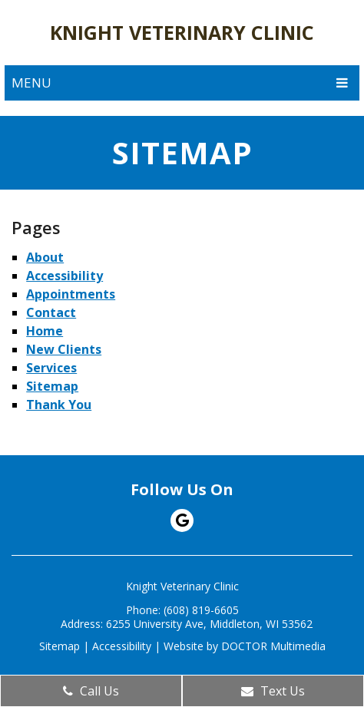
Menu (31, 82)
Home (44, 330)
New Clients (63, 349)
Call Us (91, 690)
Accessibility (64, 275)
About (45, 257)
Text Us (273, 690)
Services (51, 367)
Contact (51, 312)
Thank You (58, 404)
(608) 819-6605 (201, 610)
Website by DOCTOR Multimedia (245, 646)
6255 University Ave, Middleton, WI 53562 (209, 623)
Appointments (70, 294)
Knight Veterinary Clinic (182, 32)
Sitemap (52, 386)
